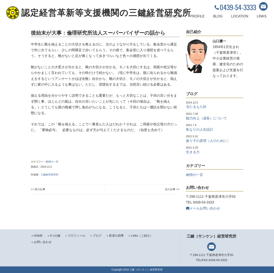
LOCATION (239, 16)
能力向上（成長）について (206, 118)
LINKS (262, 16)
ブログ (97, 235)
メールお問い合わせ (203, 208)
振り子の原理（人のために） (208, 141)
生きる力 (193, 152)
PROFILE (197, 16)
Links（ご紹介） (142, 235)
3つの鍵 (55, 235)
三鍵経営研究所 (49, 174)
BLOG (218, 16)
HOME (146, 16)
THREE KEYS (171, 16)
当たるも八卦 (196, 107)
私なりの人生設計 (199, 129)
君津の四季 (116, 235)
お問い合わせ (43, 242)
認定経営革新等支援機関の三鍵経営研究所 (106, 12)
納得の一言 (52, 161)
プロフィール (76, 235)
